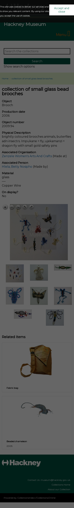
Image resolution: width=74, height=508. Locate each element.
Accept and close (61, 10)
